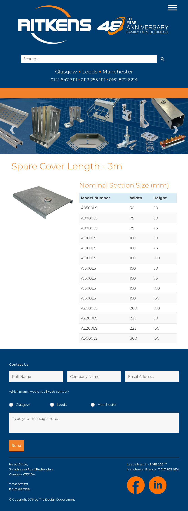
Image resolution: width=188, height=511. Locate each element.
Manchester (106, 405)
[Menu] (172, 7)
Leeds (62, 405)
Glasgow (23, 405)
